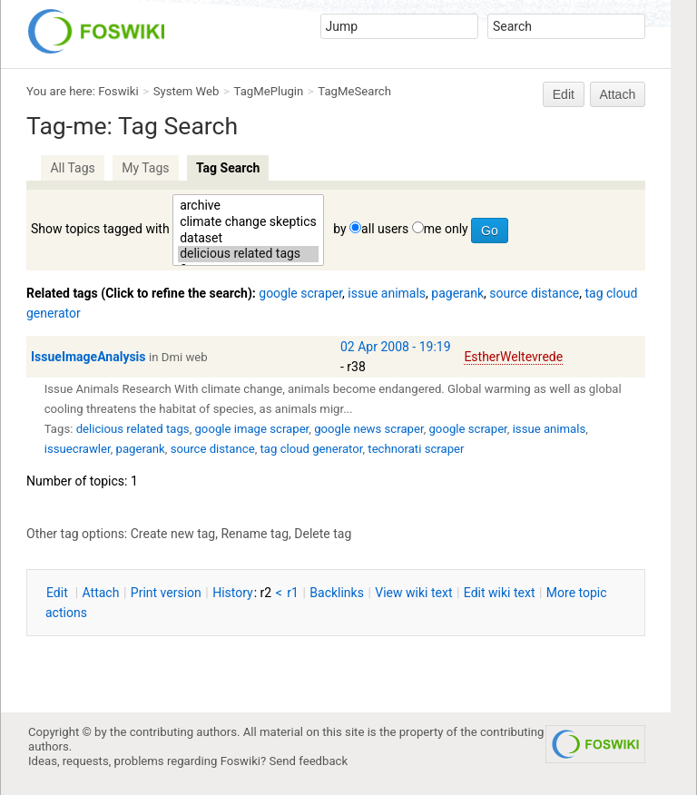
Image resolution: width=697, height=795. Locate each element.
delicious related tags (248, 254)
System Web (186, 91)
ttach (101, 592)
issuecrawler (77, 449)
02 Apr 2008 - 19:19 (395, 346)
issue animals (387, 293)
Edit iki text (499, 592)
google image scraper (251, 429)
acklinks (336, 592)
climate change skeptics (248, 222)
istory (232, 592)
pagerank (457, 293)
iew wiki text (413, 592)
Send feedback (309, 761)
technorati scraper (416, 449)
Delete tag (322, 533)
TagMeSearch (354, 91)
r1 (293, 592)
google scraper (300, 293)
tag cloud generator (311, 449)
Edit (563, 94)
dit (58, 592)
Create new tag (173, 533)
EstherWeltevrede (513, 356)
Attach (618, 94)
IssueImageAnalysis (88, 356)
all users (384, 228)
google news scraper (368, 429)
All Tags (72, 168)
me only (446, 228)
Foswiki (118, 91)
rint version (166, 592)
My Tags (145, 168)
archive (248, 206)
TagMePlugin (269, 91)
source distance (534, 293)
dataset (248, 239)
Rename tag (255, 533)
